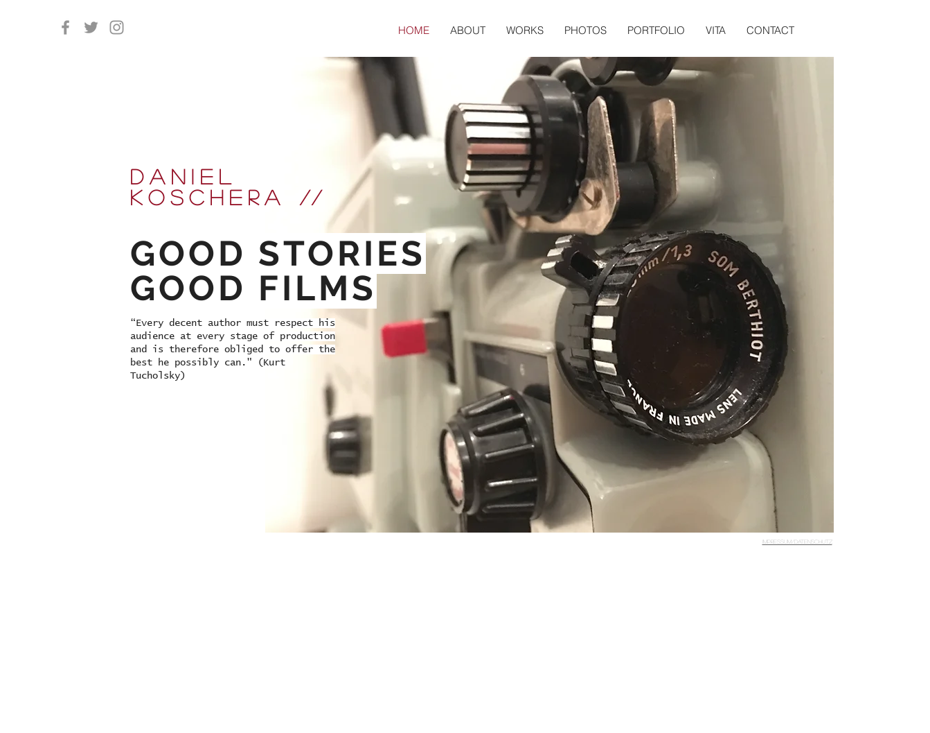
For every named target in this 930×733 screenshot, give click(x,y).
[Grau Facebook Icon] (65, 27)
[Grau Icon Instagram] (116, 27)
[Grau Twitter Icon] (91, 27)
